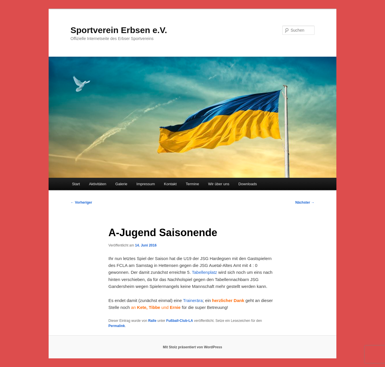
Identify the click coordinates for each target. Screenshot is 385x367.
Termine (192, 184)
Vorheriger (81, 202)
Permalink (116, 326)
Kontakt (170, 184)
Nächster (305, 202)
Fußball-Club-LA (179, 321)
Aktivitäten (97, 184)
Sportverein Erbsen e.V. (118, 30)
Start (76, 184)
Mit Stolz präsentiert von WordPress (192, 347)
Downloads (247, 184)
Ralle (152, 321)
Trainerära (193, 300)
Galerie (121, 184)
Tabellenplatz (205, 272)
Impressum (145, 184)
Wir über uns (218, 184)
